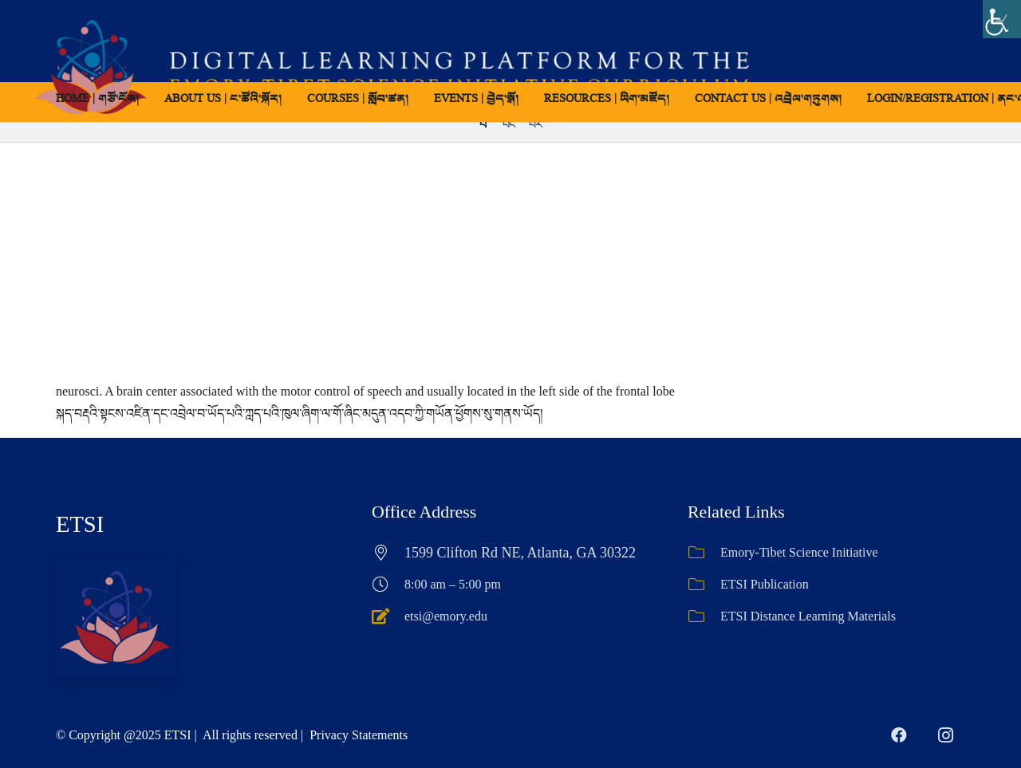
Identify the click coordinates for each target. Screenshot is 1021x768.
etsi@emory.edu (445, 616)
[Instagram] (945, 735)
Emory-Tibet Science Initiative (799, 552)
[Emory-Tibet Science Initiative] (704, 553)
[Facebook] (899, 735)
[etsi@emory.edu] (388, 616)
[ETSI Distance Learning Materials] (704, 616)
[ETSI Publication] (704, 585)
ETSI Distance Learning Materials (808, 616)
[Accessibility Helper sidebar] (1002, 19)
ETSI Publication (764, 584)
